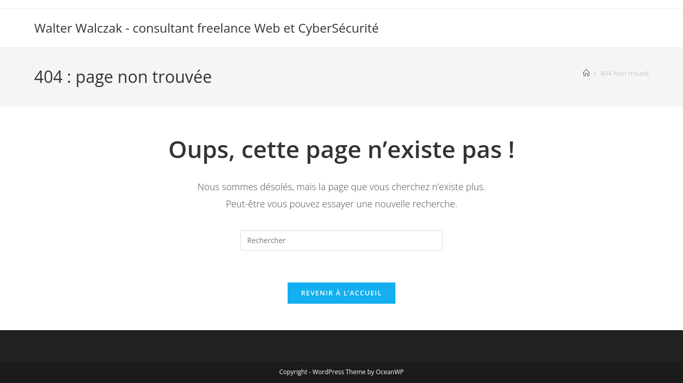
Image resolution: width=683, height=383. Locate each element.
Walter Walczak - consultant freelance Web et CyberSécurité (206, 27)
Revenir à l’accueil (341, 292)
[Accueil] (586, 73)
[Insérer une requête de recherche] (341, 240)
